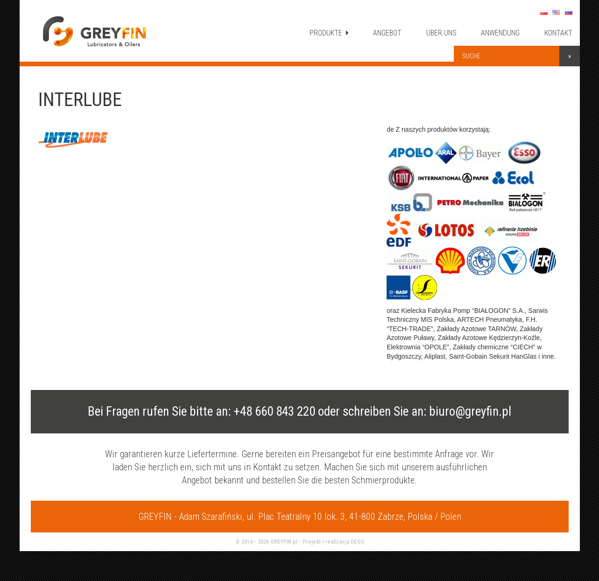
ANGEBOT (387, 32)
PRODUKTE (329, 32)
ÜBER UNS (441, 32)
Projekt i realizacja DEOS (333, 541)
